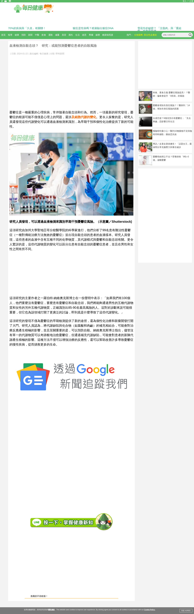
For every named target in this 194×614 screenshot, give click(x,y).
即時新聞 (60, 54)
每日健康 (44, 54)
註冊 (191, 1)
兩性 (71, 35)
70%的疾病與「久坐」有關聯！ (27, 28)
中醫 (37, 35)
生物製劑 (138, 35)
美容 (64, 35)
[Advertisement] (27, 81)
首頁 (3, 35)
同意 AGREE (186, 611)
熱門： (130, 35)
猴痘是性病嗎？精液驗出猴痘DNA (93, 28)
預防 (23, 35)
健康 (17, 35)
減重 (57, 35)
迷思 (84, 35)
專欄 (91, 35)
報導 (10, 35)
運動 (50, 35)
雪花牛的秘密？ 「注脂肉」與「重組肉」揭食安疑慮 (159, 29)
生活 (77, 35)
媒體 (98, 35)
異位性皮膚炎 (150, 35)
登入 (184, 1)
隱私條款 (51, 610)
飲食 (44, 35)
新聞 (30, 35)
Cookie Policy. (149, 610)
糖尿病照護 (107, 35)
